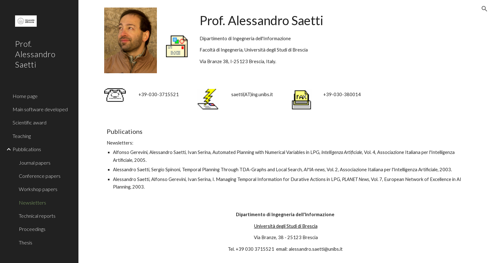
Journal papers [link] (35, 163)
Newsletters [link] (32, 202)
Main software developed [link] (40, 109)
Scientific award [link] (29, 122)
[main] (331, 38)
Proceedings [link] (32, 229)
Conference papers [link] (40, 176)
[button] (484, 8)
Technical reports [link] (37, 216)
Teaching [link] (22, 136)
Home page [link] (25, 96)
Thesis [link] (25, 242)
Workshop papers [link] (38, 189)
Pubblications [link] (27, 149)
